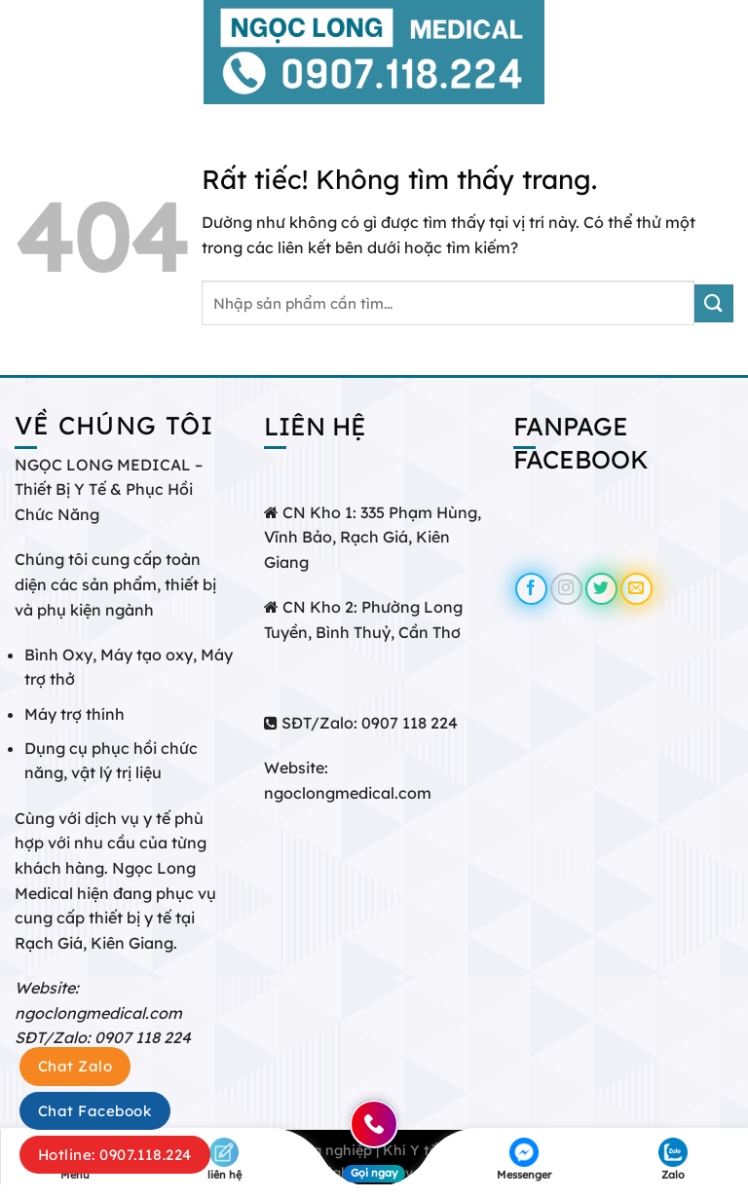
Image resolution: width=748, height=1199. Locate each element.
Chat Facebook (95, 1111)
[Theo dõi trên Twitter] (601, 589)
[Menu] (26, 52)
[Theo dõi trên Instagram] (566, 589)
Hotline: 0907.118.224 (115, 1154)
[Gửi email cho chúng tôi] (636, 589)
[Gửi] (713, 303)
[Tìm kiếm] (726, 51)
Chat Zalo (75, 1066)
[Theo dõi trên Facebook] (531, 589)
